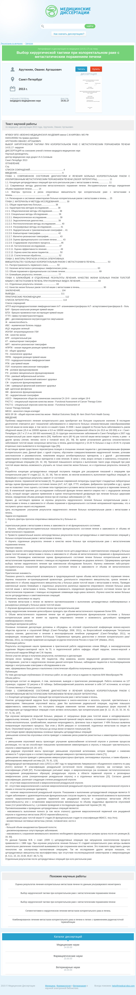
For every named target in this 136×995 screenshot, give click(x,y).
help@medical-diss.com (123, 986)
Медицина (50, 986)
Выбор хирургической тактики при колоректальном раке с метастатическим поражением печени (68, 893)
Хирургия (29, 43)
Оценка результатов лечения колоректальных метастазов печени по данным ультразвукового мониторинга (68, 884)
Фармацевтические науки (68, 956)
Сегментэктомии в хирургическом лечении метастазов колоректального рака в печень (68, 911)
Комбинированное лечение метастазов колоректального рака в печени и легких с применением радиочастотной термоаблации (68, 920)
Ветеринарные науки (68, 967)
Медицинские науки (68, 944)
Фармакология (63, 986)
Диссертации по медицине (12, 43)
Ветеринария (79, 986)
